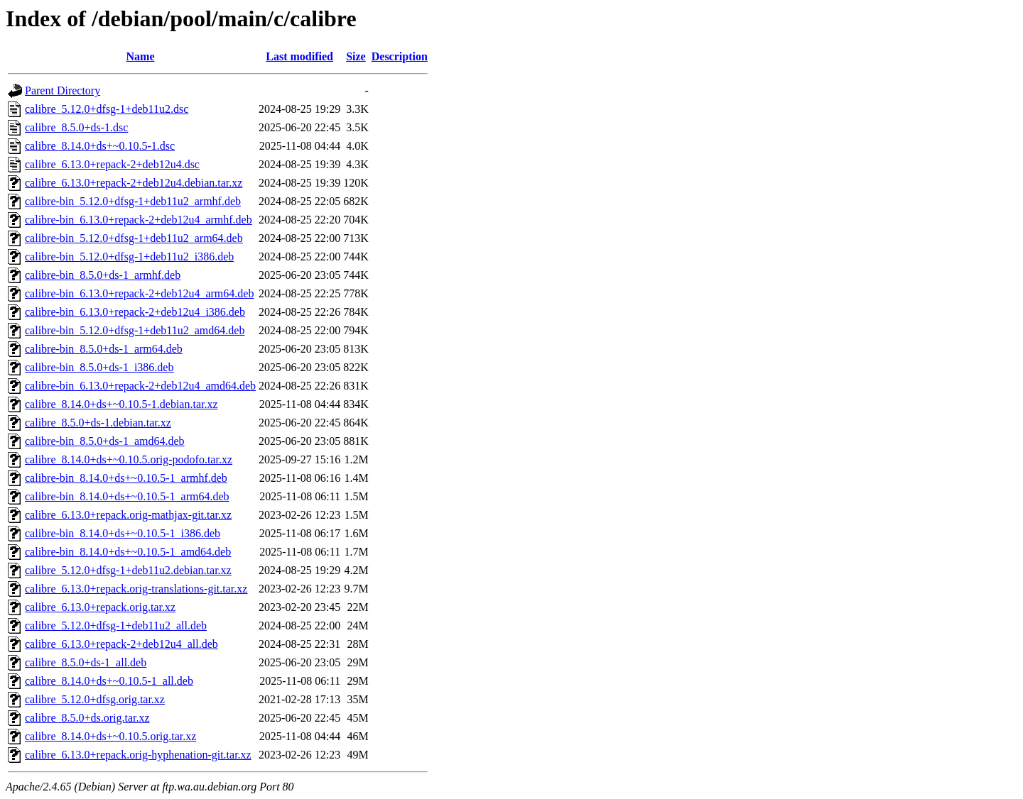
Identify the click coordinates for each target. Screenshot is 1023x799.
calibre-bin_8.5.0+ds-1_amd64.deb (105, 441)
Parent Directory (62, 90)
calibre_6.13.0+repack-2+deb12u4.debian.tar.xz (133, 183)
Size (356, 56)
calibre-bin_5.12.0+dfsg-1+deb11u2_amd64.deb (134, 330)
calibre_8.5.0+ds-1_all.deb (85, 662)
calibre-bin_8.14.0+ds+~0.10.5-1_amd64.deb (128, 552)
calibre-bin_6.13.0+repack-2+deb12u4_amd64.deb (140, 386)
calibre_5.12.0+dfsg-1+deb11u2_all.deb (116, 625)
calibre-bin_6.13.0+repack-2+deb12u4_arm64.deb (139, 293)
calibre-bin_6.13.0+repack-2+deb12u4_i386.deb (135, 312)
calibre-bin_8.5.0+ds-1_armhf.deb (102, 275)
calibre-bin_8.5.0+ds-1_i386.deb (99, 367)
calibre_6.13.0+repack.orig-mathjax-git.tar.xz (128, 515)
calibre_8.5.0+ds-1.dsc (76, 127)
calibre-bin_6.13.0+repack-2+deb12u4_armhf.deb (138, 220)
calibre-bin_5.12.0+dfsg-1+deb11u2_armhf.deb (133, 201)
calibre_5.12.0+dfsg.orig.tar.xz (95, 699)
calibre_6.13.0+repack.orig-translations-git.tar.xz (136, 589)
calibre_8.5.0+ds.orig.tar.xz (87, 718)
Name (140, 56)
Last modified (299, 56)
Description (400, 56)
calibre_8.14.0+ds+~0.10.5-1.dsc (100, 146)
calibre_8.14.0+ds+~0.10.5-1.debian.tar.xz (121, 404)
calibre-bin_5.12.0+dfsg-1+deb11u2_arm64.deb (134, 238)
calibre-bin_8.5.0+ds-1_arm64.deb (104, 349)
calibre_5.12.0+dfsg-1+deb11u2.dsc (106, 109)
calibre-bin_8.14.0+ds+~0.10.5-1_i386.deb (122, 533)
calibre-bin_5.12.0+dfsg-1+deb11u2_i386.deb (129, 256)
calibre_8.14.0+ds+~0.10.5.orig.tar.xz (110, 736)
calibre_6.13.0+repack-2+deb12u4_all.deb (121, 644)
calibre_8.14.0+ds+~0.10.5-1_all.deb (109, 681)
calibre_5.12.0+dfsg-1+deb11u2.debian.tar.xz (128, 570)
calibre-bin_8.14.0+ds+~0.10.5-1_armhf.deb (126, 478)
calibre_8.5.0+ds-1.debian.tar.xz (98, 423)
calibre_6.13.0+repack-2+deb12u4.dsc (112, 164)
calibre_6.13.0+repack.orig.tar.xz (100, 607)
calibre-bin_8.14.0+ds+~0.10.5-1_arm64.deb (127, 496)
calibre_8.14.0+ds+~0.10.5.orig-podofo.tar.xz (128, 459)
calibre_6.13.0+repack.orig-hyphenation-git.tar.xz (138, 755)
